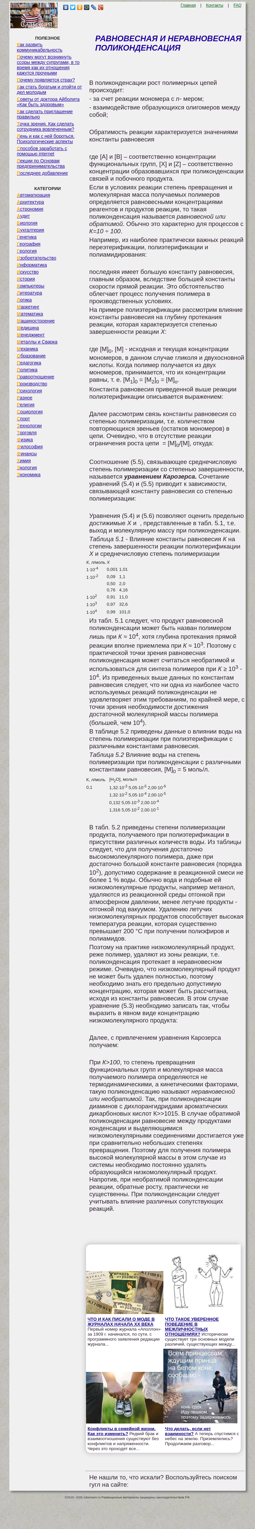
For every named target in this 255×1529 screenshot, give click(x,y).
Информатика (32, 265)
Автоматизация (33, 195)
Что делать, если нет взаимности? (188, 1431)
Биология (27, 223)
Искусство (28, 272)
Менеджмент (31, 334)
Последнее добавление (42, 173)
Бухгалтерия (30, 230)
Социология (30, 411)
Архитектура (30, 202)
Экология (27, 467)
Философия (30, 446)
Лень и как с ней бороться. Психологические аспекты (46, 138)
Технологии (29, 425)
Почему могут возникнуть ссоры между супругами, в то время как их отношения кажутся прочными (48, 65)
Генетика (27, 237)
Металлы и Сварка (37, 341)
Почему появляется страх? (46, 80)
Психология (29, 390)
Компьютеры (30, 286)
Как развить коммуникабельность (39, 47)
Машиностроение (36, 321)
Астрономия (30, 209)
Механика (27, 348)
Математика (30, 314)
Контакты (214, 5)
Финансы (27, 453)
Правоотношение (35, 376)
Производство (32, 383)
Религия (26, 404)
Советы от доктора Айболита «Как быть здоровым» (48, 102)
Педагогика (29, 362)
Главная (188, 5)
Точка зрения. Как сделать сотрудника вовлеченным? (45, 126)
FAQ (237, 5)
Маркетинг (28, 307)
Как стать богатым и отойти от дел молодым (49, 89)
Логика (24, 300)
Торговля (27, 432)
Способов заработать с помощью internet (42, 151)
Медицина (28, 327)
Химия (24, 460)
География (29, 244)
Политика (27, 369)
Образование (31, 355)
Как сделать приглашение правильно (45, 114)
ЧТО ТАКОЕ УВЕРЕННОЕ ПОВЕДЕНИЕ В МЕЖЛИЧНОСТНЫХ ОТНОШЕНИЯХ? (192, 1327)
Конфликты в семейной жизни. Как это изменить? (122, 1431)
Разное (25, 397)
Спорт (23, 418)
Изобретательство (36, 258)
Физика (25, 439)
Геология (27, 251)
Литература (29, 293)
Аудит (23, 216)
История (26, 279)
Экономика (29, 474)
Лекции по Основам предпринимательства (41, 163)
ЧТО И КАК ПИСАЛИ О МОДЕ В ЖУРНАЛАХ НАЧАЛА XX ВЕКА (121, 1322)
